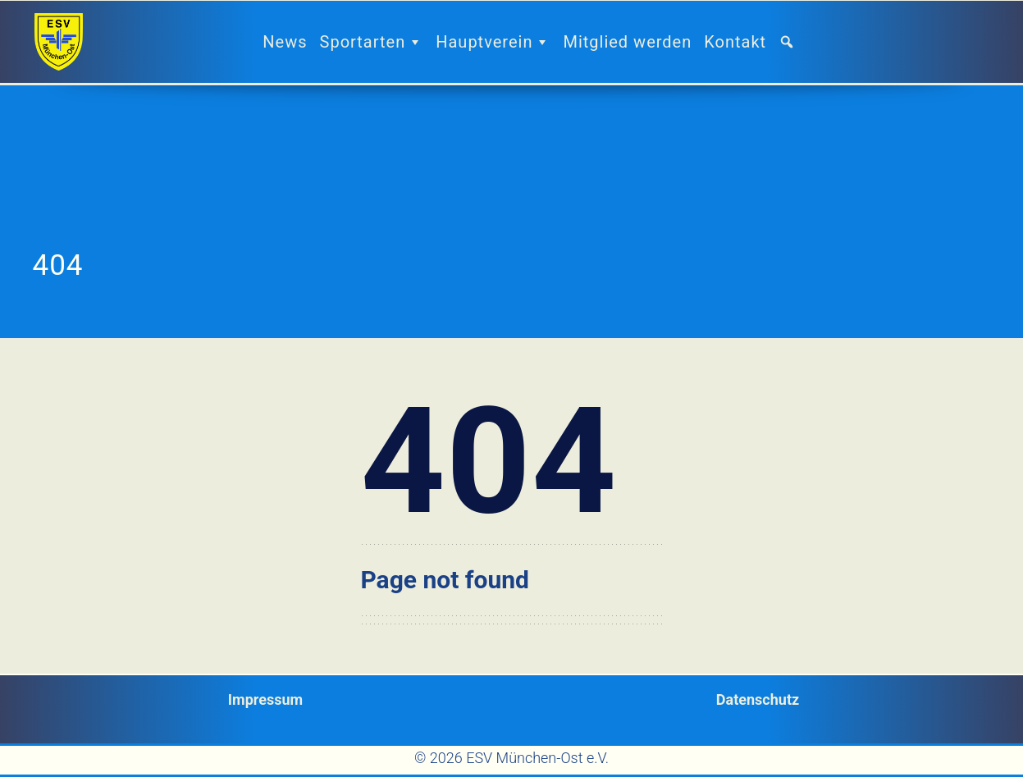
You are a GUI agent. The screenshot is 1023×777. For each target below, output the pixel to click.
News (285, 42)
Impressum (265, 699)
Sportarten (372, 41)
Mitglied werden (627, 42)
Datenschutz (757, 699)
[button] (793, 41)
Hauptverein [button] (493, 41)
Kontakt (735, 42)
